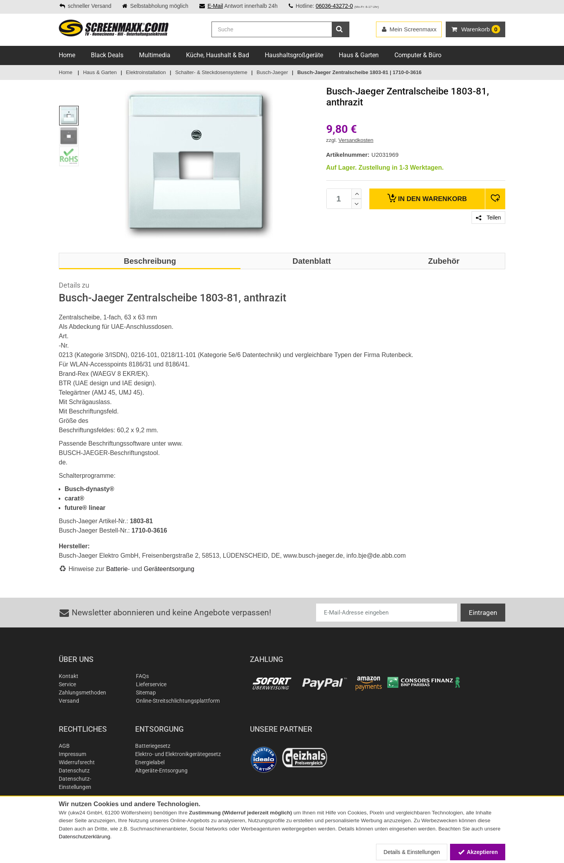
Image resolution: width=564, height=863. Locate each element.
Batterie (117, 569)
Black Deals (107, 55)
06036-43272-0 (334, 6)
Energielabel (149, 762)
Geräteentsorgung (169, 569)
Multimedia (154, 55)
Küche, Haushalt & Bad (217, 55)
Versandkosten (355, 140)
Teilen (488, 217)
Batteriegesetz (152, 746)
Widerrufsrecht (77, 762)
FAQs (142, 676)
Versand (69, 701)
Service (67, 684)
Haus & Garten (359, 55)
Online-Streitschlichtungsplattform (178, 701)
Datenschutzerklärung (84, 836)
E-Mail (215, 6)
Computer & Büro (417, 55)
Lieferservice (151, 684)
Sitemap (146, 692)
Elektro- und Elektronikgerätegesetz (178, 754)
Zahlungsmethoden (82, 692)
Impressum (72, 754)
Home (67, 55)
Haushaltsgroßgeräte (294, 55)
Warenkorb (427, 198)
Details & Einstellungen (411, 852)
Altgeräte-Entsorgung (161, 770)
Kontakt (68, 676)
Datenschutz (74, 770)
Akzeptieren (477, 852)
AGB (64, 746)
